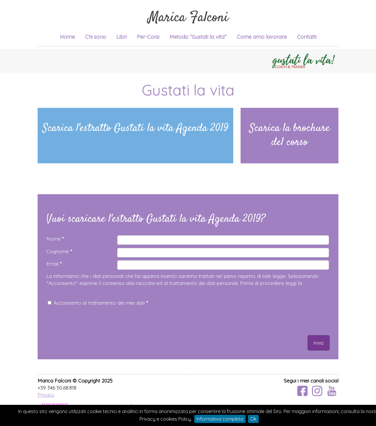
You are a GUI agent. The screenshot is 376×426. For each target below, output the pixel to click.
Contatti (306, 36)
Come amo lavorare (262, 36)
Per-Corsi (148, 36)
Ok (253, 419)
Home (67, 36)
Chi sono (95, 36)
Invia (318, 343)
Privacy (46, 395)
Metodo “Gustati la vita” (197, 36)
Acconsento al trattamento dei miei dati (101, 303)
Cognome (59, 251)
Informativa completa (220, 419)
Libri (121, 36)
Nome (55, 239)
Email (54, 264)
